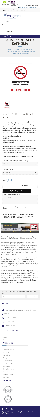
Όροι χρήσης (6, 366)
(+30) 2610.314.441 (10, 321)
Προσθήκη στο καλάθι (17, 191)
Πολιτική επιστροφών (9, 372)
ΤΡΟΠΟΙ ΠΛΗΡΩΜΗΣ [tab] (9, 216)
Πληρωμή (5, 340)
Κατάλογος (6, 377)
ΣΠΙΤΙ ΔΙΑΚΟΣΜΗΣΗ (6, 2)
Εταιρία (10, 10)
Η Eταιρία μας (7, 355)
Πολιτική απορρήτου (8, 374)
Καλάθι (5, 337)
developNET (5, 414)
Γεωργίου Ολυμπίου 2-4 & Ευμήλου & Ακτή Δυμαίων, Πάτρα (21, 310)
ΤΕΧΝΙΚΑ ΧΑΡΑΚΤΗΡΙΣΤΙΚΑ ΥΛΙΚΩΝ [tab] (13, 218)
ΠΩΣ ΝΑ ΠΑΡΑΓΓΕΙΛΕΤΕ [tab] (26, 214)
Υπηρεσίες (15, 10)
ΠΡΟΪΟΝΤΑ (6, 36)
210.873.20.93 (23, 7)
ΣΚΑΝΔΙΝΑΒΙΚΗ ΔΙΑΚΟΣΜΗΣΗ (14, 2)
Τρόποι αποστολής (8, 360)
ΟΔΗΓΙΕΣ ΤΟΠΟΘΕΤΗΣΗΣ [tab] (25, 216)
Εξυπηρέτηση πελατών (9, 369)
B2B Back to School (8, 352)
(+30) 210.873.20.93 (10, 318)
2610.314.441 (33, 7)
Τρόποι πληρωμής (8, 363)
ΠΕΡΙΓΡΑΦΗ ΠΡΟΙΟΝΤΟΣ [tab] (9, 214)
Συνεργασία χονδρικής (9, 349)
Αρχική (4, 10)
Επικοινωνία (23, 10)
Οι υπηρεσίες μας (7, 358)
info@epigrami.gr (10, 325)
